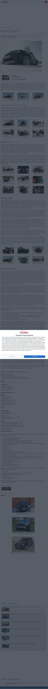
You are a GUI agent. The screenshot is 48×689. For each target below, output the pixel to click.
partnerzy (4, 342)
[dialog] (24, 344)
